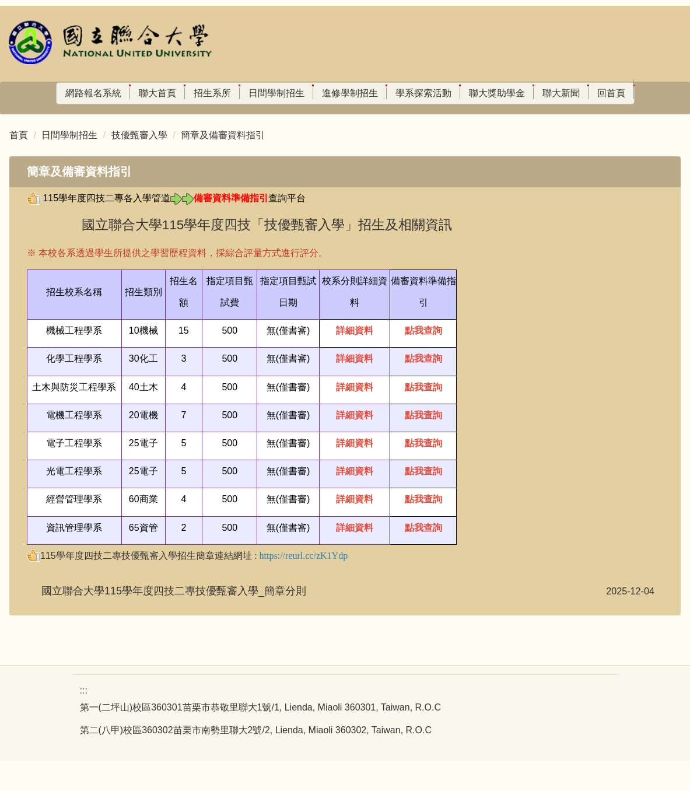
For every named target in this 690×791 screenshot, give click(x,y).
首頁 (18, 165)
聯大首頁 (127, 93)
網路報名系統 (63, 93)
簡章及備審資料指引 (223, 165)
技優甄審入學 (139, 165)
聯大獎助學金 (467, 93)
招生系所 (182, 93)
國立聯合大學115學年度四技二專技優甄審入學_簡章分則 (173, 621)
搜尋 (145, 119)
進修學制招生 (320, 93)
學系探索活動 (393, 93)
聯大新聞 (530, 93)
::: (13, 93)
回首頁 (581, 93)
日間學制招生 (246, 93)
